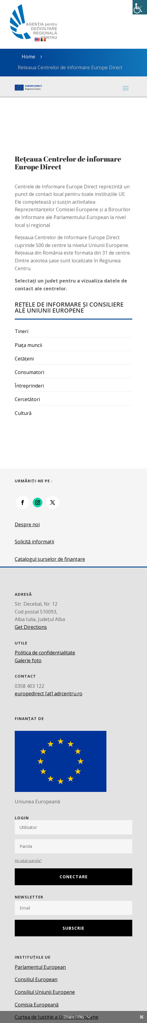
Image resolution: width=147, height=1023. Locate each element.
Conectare (74, 876)
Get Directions (31, 627)
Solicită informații (34, 541)
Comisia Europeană (37, 1004)
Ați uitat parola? (28, 860)
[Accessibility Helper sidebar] (140, 7)
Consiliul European (36, 979)
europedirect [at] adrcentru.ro (48, 693)
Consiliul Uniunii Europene (45, 992)
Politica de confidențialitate (45, 652)
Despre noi (27, 524)
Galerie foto (28, 660)
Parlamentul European (40, 967)
